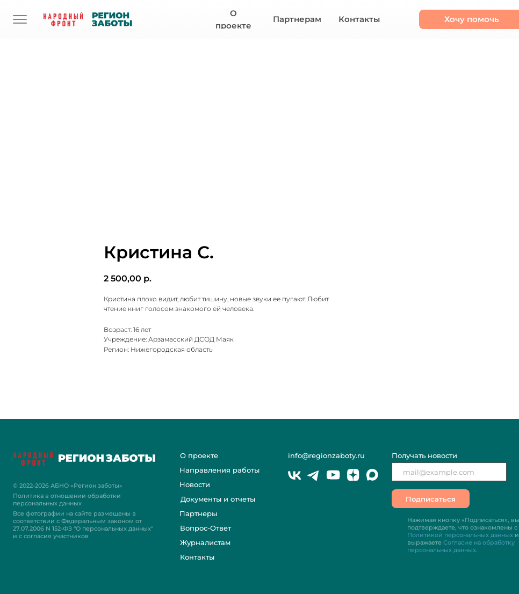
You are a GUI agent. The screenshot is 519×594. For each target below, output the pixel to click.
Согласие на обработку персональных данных (461, 546)
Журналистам (205, 542)
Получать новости (424, 455)
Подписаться (431, 499)
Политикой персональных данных (460, 535)
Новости (194, 484)
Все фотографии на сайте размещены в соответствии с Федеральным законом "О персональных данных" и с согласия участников (83, 525)
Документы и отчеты (218, 499)
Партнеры (198, 513)
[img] (20, 19)
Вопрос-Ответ (205, 528)
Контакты (197, 557)
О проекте (199, 455)
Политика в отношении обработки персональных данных (67, 499)
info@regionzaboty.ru (326, 455)
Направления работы (219, 470)
